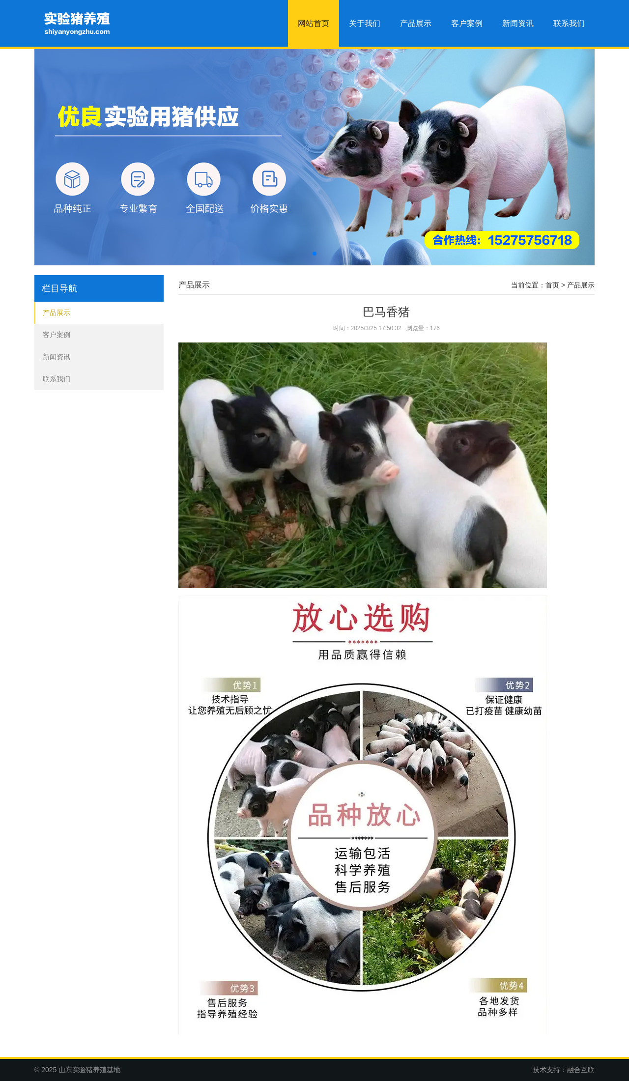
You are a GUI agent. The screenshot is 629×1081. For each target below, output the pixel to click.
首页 (552, 285)
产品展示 (415, 23)
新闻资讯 (518, 23)
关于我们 (364, 23)
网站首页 (313, 23)
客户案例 (467, 23)
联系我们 (569, 23)
